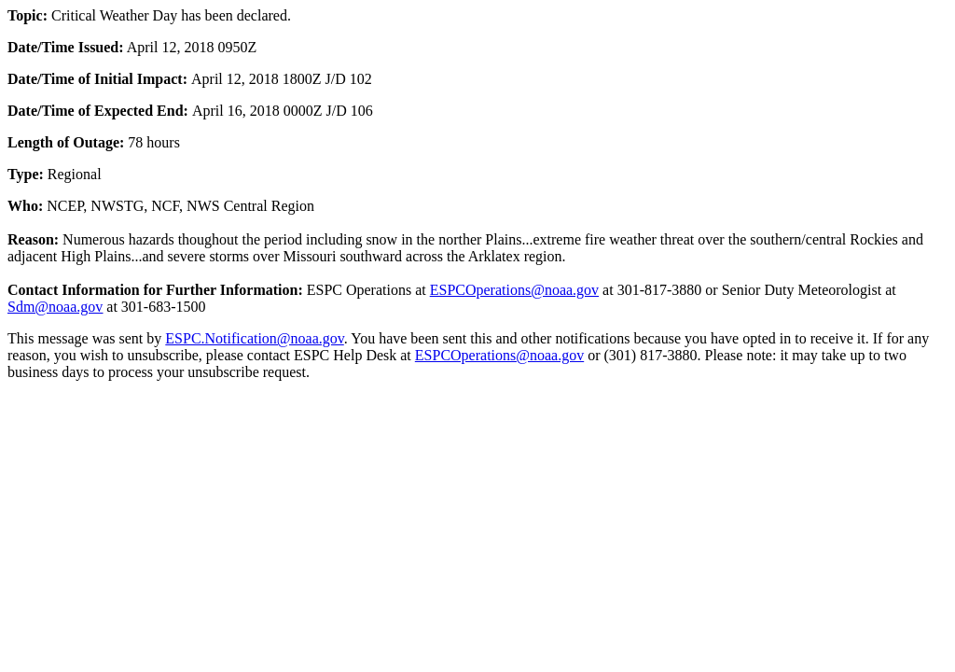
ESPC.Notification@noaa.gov (254, 338)
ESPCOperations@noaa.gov (514, 290)
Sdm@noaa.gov (55, 307)
